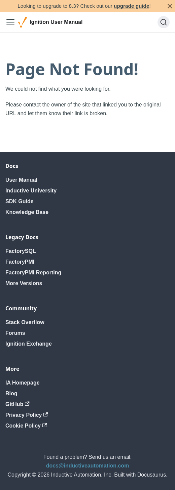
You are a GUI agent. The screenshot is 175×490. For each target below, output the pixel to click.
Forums (15, 333)
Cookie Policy (26, 426)
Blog (11, 393)
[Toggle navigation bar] (10, 22)
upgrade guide (131, 6)
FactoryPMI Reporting (33, 272)
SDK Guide (19, 201)
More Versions (23, 283)
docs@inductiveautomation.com (87, 466)
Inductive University (31, 190)
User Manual (21, 180)
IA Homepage (22, 383)
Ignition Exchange (28, 344)
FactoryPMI (19, 262)
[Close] (170, 6)
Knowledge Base (26, 212)
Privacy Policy (26, 415)
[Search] (164, 22)
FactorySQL (20, 251)
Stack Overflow (24, 322)
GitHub (17, 404)
